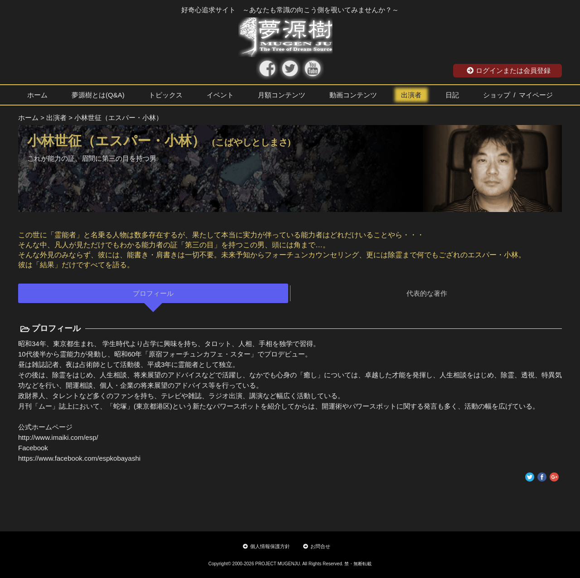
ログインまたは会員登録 (509, 70)
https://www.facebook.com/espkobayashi (79, 458)
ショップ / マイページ (518, 95)
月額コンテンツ (281, 95)
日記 (452, 95)
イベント (220, 95)
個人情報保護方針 (266, 546)
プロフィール (153, 293)
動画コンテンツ (353, 95)
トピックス (166, 95)
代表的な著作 (426, 293)
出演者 (411, 95)
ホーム (37, 95)
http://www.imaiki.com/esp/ (58, 437)
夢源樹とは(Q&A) (98, 95)
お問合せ (316, 546)
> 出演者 (53, 117)
